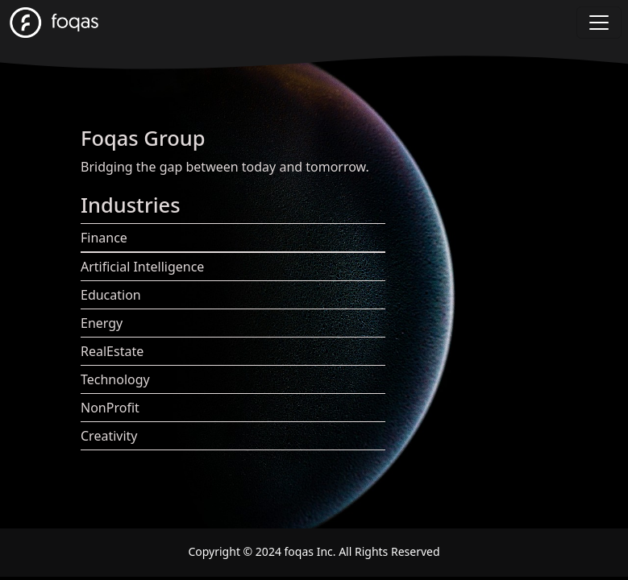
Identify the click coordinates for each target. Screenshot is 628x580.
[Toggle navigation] (599, 22)
